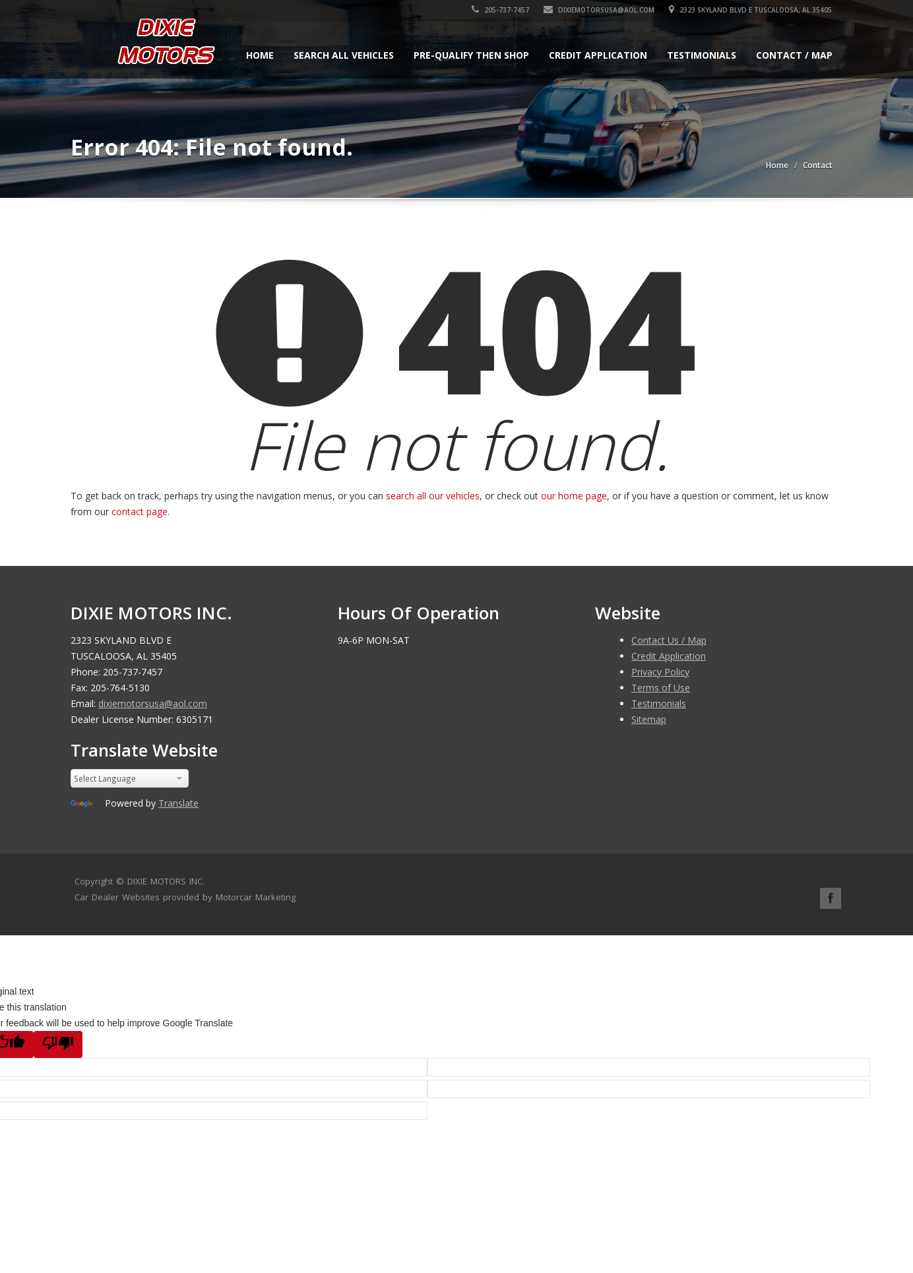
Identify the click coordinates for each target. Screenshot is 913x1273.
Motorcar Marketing (256, 897)
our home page (574, 495)
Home (260, 55)
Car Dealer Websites (117, 897)
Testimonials (701, 55)
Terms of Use (660, 687)
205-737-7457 (501, 10)
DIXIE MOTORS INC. (166, 881)
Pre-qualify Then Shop (471, 55)
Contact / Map (794, 55)
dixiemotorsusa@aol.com (599, 10)
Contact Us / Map (669, 640)
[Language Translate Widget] (130, 778)
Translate (178, 803)
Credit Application (598, 55)
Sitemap (648, 719)
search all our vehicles (433, 495)
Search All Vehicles (344, 55)
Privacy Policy (660, 672)
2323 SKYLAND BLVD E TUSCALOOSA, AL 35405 (751, 10)
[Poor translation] (58, 1044)
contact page (139, 511)
